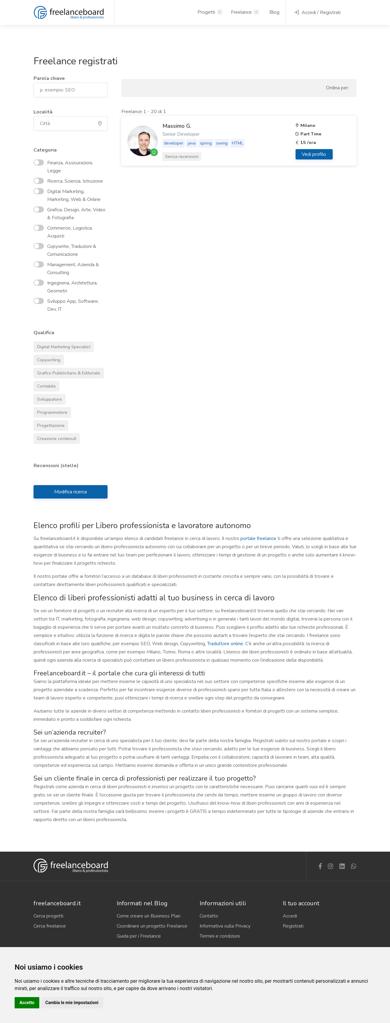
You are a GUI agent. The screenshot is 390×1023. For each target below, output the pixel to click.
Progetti (206, 12)
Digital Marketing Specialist (62, 346)
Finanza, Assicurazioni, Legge (63, 166)
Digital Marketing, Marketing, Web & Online (67, 195)
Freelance (241, 12)
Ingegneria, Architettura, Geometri (66, 287)
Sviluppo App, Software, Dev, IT (66, 305)
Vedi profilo (314, 154)
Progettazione (49, 424)
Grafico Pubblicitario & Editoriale (67, 372)
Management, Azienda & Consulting (66, 268)
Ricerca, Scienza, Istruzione (68, 181)
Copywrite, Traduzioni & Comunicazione (65, 250)
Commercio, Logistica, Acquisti (63, 232)
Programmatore (50, 411)
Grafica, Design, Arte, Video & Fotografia (69, 213)
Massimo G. (176, 126)
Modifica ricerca (70, 491)
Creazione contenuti (55, 438)
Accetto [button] (27, 1002)
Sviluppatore (48, 398)
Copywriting (47, 359)
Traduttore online (225, 643)
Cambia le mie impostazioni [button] (71, 1002)
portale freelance (258, 538)
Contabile (45, 385)
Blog (274, 12)
